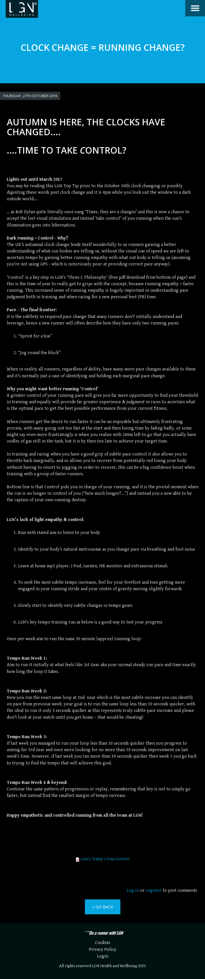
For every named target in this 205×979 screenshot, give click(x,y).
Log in (133, 890)
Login (102, 956)
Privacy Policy (102, 949)
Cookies (102, 942)
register (154, 890)
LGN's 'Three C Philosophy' (105, 859)
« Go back (102, 907)
